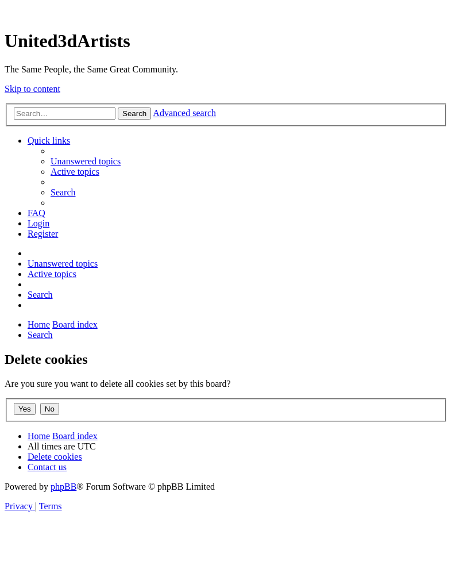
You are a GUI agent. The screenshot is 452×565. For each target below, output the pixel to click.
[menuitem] (86, 161)
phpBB (63, 486)
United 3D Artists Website (226, 11)
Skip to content (32, 89)
